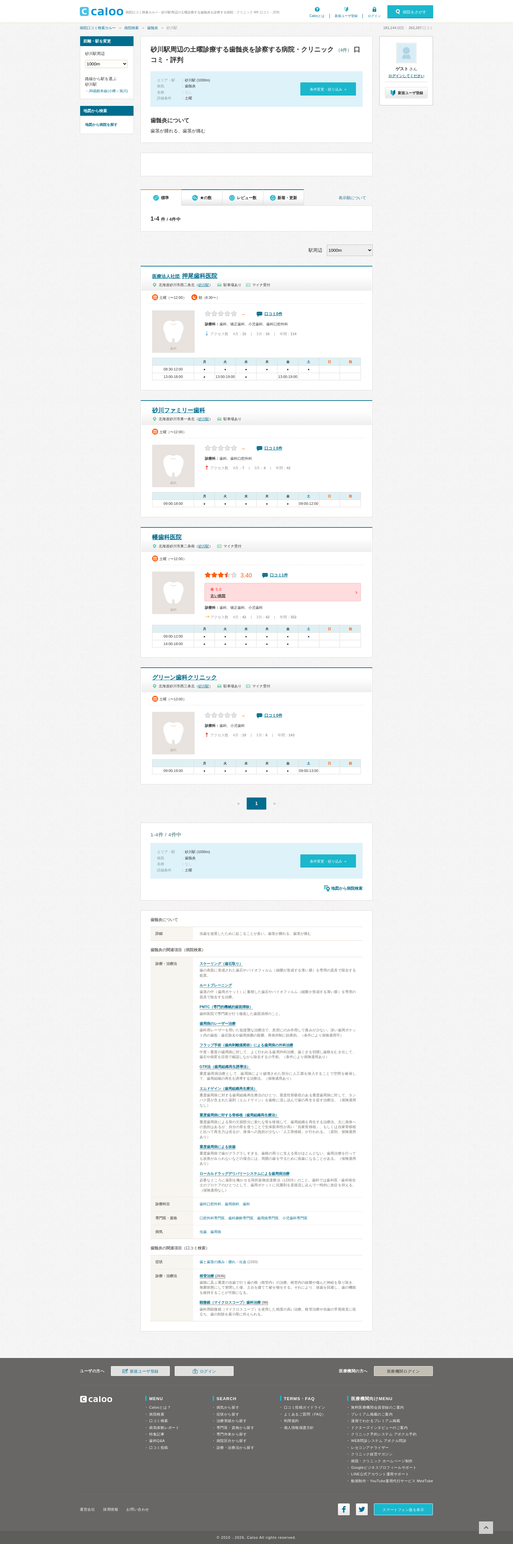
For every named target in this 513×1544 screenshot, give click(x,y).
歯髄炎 (152, 28)
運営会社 (87, 1509)
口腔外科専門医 (212, 1218)
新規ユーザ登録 (346, 16)
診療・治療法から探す (236, 1448)
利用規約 (291, 1421)
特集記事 (156, 1434)
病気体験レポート (164, 1428)
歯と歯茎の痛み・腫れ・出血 (223, 1262)
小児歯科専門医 (295, 1218)
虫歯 (203, 1232)
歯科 (246, 1204)
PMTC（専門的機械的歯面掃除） (226, 1007)
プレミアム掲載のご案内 (372, 1414)
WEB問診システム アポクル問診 (378, 1441)
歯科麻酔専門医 (241, 1218)
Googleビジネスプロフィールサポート (383, 1467)
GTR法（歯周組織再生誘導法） (225, 1067)
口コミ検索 (158, 1421)
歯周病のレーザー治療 (218, 1023)
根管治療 (207, 1276)
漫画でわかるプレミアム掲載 (375, 1421)
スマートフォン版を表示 (403, 1510)
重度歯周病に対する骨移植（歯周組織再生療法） (239, 1115)
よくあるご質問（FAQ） (305, 1414)
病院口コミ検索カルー (98, 28)
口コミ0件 (273, 314)
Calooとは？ (160, 1407)
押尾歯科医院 (184, 276)
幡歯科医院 (167, 537)
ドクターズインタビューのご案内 (379, 1428)
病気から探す (228, 1407)
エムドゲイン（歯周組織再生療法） (228, 1088)
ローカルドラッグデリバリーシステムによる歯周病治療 (245, 1173)
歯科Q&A (157, 1441)
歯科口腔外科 (210, 1204)
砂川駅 (203, 285)
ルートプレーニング (216, 985)
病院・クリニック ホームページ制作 (382, 1461)
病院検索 (131, 28)
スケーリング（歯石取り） (221, 964)
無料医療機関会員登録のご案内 (377, 1407)
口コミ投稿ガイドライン (305, 1407)
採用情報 (110, 1509)
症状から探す (228, 1414)
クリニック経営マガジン (372, 1454)
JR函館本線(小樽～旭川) (108, 91)
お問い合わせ (137, 1509)
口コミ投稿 (158, 1448)
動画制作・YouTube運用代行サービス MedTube (392, 1481)
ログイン (374, 16)
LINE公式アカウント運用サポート (380, 1474)
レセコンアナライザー (370, 1448)
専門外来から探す (232, 1434)
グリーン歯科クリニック (184, 677)
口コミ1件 (279, 575)
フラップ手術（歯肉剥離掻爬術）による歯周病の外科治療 (246, 1045)
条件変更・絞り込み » (328, 89)
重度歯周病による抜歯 (218, 1147)
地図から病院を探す (101, 125)
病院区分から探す (232, 1441)
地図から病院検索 (347, 888)
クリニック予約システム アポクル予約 (383, 1434)
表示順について (352, 198)
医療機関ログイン (403, 1371)
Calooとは (317, 16)
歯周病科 (232, 1204)
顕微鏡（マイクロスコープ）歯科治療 (230, 1302)
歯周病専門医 (268, 1218)
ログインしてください (406, 76)
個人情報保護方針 (299, 1428)
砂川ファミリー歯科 (178, 410)
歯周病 (215, 1232)
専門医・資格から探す (236, 1428)
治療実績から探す (232, 1421)
